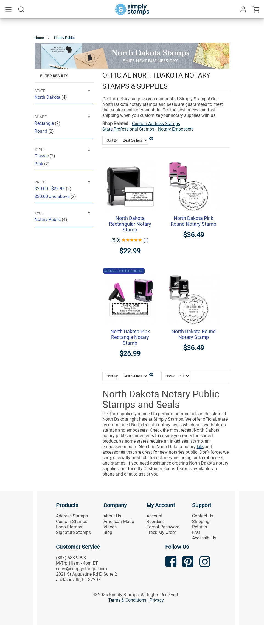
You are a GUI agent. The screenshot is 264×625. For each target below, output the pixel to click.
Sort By (112, 140)
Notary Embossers (175, 129)
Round (41, 131)
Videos (110, 527)
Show (170, 376)
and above (53, 196)
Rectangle (45, 123)
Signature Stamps (73, 532)
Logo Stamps (69, 527)
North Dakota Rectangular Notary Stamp (130, 224)
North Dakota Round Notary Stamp (194, 334)
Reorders (155, 521)
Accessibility (204, 538)
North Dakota (48, 97)
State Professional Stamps (128, 129)
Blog (107, 532)
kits (200, 446)
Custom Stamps (71, 521)
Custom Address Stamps (156, 123)
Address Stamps (72, 516)
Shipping (200, 521)
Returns (199, 527)
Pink (39, 163)
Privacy (157, 600)
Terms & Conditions (127, 600)
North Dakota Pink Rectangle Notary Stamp (130, 337)
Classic (42, 156)
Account (154, 516)
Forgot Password (163, 527)
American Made (118, 521)
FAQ (196, 532)
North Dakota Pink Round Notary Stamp (193, 221)
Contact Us (202, 516)
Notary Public (48, 219)
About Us (112, 516)
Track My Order (161, 532)
